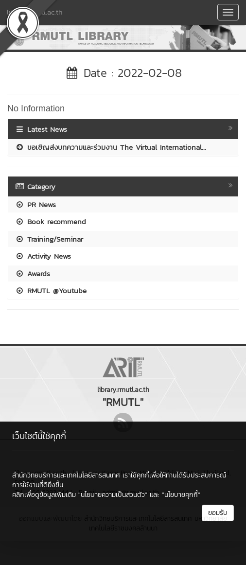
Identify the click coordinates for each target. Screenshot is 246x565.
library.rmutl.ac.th (35, 12)
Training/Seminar (49, 239)
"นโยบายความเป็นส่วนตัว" (112, 495)
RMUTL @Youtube (51, 290)
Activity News (43, 256)
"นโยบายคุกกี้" (181, 495)
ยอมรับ (218, 513)
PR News (35, 204)
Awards (32, 273)
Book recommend (50, 221)
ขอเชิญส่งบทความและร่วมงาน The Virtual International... (110, 147)
